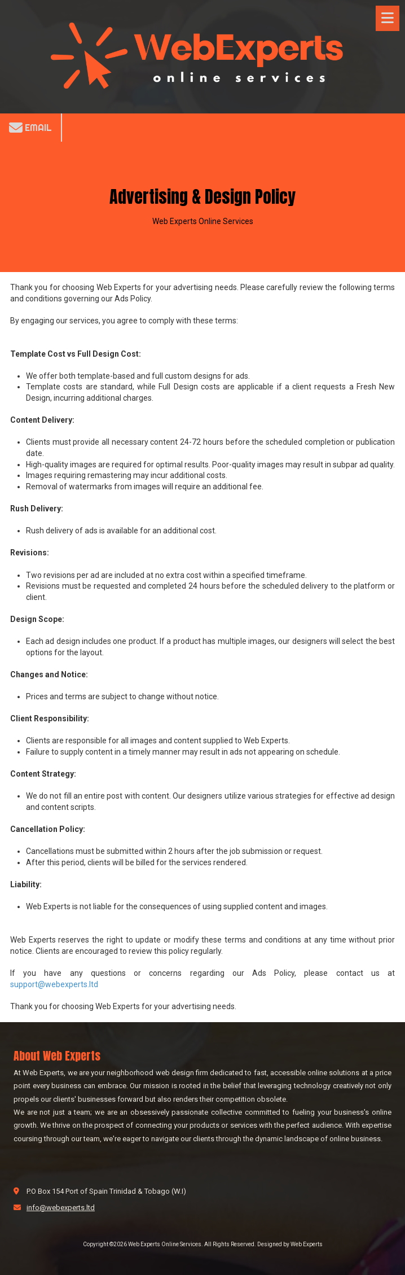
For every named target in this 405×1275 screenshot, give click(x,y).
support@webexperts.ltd (54, 984)
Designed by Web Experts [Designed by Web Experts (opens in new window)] (290, 1244)
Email (30, 127)
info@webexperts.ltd (61, 1207)
